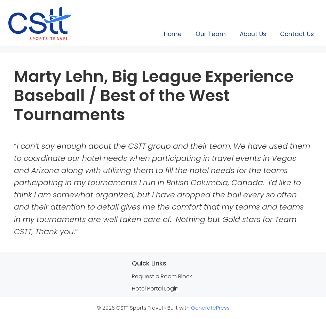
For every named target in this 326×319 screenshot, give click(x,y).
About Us (253, 34)
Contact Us (297, 34)
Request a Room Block (162, 276)
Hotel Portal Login (155, 289)
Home (173, 34)
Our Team (211, 34)
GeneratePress (210, 307)
